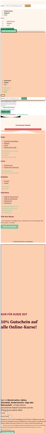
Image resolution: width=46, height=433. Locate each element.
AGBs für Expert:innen (11, 197)
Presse (6, 183)
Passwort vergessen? (7, 109)
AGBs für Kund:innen (10, 199)
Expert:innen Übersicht (11, 167)
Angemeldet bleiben (9, 107)
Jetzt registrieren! (22, 114)
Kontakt (6, 181)
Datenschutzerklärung (6, 429)
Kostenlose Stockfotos (11, 141)
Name (3, 413)
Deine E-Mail (5, 416)
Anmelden (5, 112)
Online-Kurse (8, 11)
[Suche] (27, 5)
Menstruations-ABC (10, 147)
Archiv (6, 145)
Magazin (7, 13)
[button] (23, 18)
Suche (2, 6)
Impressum (7, 203)
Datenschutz (8, 201)
